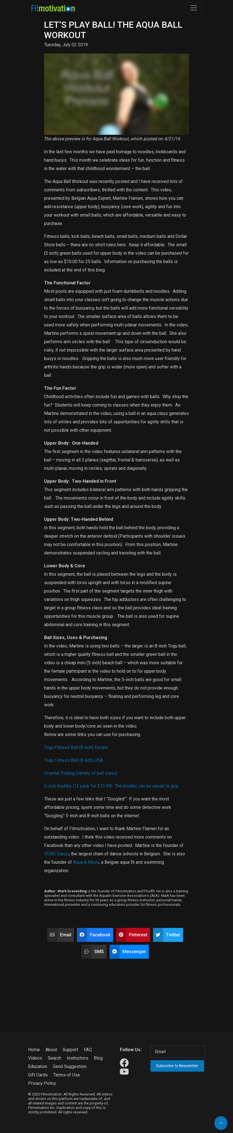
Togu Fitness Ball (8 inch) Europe (76, 747)
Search (54, 1058)
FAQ (88, 1049)
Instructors (77, 1058)
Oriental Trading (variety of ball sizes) (81, 773)
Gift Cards (38, 1075)
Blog (98, 1058)
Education (37, 1066)
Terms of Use (66, 1075)
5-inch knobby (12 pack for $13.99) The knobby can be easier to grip (111, 786)
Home (34, 1049)
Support (70, 1049)
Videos (35, 1058)
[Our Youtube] (124, 1072)
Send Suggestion (69, 1066)
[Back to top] (220, 1123)
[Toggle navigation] (194, 7)
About (51, 1049)
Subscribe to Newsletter (177, 1066)
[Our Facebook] (124, 1063)
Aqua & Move (86, 862)
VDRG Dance (56, 853)
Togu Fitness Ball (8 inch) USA (73, 760)
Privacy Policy (42, 1083)
